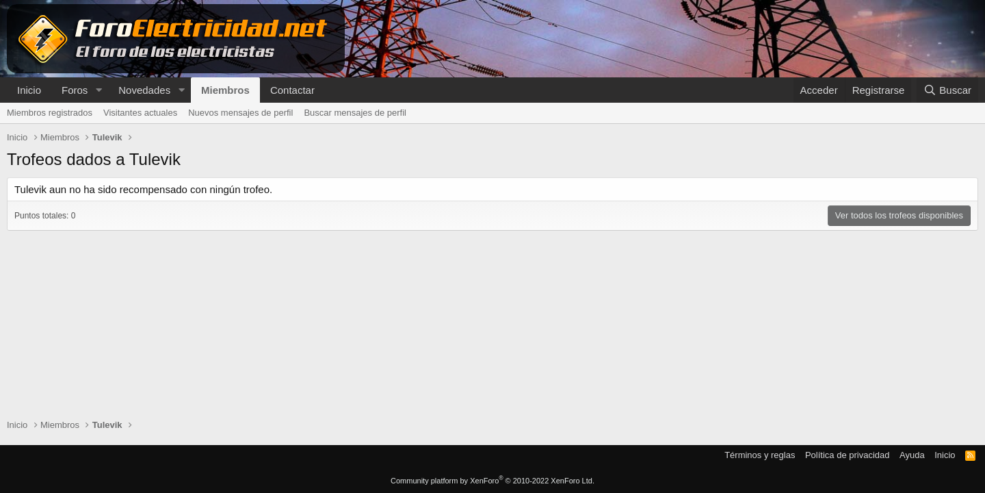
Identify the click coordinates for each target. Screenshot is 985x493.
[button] (98, 90)
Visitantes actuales (140, 113)
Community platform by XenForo (492, 481)
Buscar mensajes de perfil (355, 113)
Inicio (29, 90)
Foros (75, 90)
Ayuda (912, 455)
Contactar (292, 90)
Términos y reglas (759, 455)
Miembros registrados (49, 113)
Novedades (144, 90)
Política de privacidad (847, 455)
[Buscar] (947, 90)
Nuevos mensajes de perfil (240, 113)
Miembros (225, 90)
